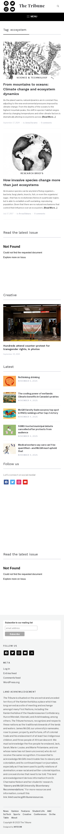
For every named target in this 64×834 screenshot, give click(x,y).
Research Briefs (32, 173)
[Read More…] (49, 117)
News (6, 811)
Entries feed (9, 673)
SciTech (7, 814)
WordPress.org (11, 682)
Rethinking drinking (29, 377)
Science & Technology (32, 77)
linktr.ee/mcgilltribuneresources (25, 797)
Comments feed (11, 678)
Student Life (38, 811)
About (14, 817)
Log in (6, 669)
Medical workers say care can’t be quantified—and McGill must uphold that (37, 448)
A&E (49, 811)
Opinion (15, 811)
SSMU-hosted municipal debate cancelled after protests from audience (35, 429)
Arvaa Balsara (25, 214)
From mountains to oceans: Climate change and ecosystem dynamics (29, 89)
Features (25, 811)
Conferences (40, 814)
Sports (16, 814)
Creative (10, 295)
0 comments (46, 123)
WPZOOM (18, 827)
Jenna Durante (31, 123)
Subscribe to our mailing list (19, 622)
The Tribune (32, 5)
